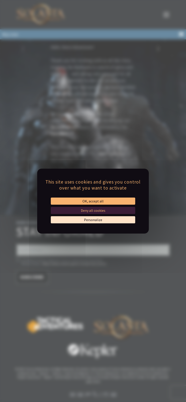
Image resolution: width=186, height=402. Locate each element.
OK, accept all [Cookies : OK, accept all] (93, 201)
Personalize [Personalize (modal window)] (93, 220)
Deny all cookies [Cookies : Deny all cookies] (93, 210)
